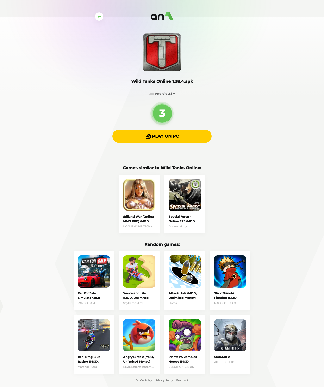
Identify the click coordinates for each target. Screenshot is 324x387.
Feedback (182, 380)
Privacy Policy (164, 380)
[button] (162, 136)
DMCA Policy (144, 380)
